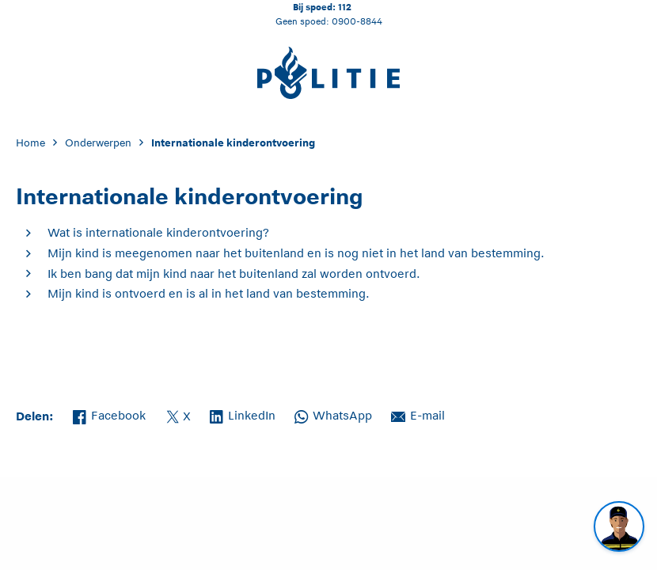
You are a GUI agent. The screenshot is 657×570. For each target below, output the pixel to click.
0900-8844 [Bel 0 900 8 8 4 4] (357, 21)
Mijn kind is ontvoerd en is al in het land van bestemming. (208, 293)
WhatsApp (333, 414)
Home (30, 143)
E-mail (418, 414)
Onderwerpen (98, 143)
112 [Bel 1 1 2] (344, 7)
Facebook (109, 414)
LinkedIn (242, 414)
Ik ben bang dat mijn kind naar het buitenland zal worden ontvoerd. (233, 273)
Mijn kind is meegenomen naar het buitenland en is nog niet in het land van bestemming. (296, 252)
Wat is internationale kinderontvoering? (158, 232)
